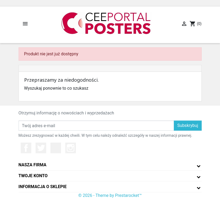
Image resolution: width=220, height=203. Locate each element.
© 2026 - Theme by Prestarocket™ (110, 195)
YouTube (55, 148)
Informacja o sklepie (43, 186)
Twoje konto (33, 175)
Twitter (41, 148)
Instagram (70, 148)
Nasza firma (32, 164)
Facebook (26, 148)
